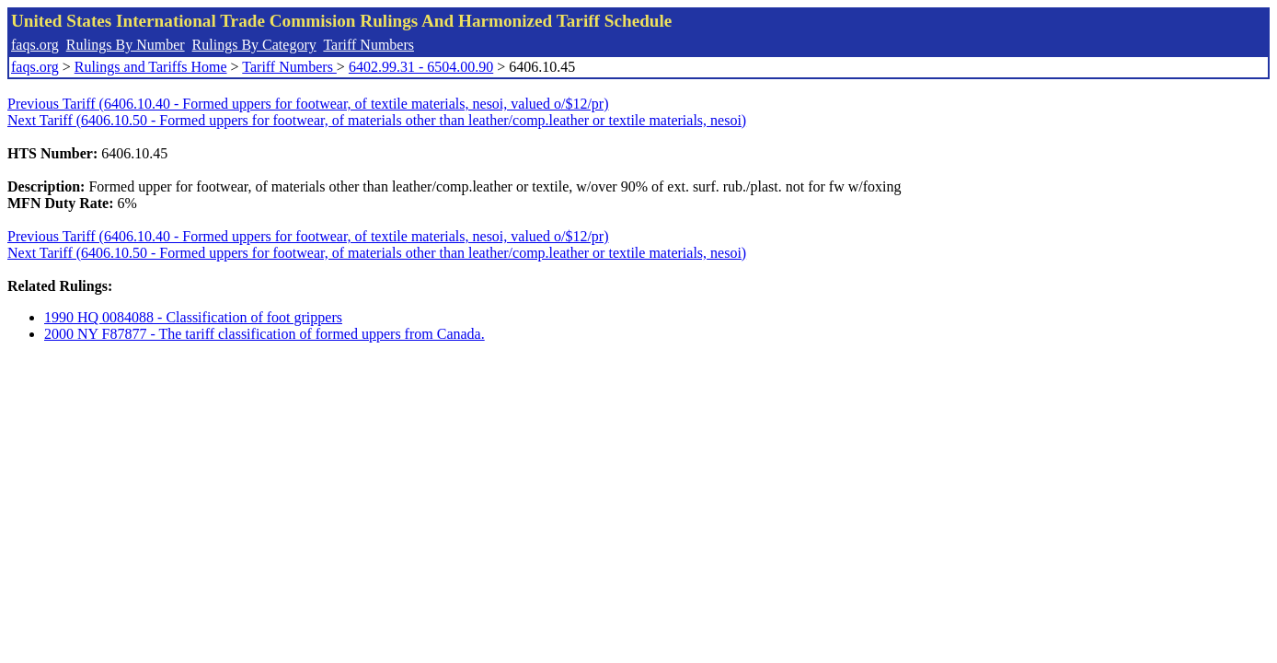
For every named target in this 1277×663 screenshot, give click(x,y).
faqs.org (35, 44)
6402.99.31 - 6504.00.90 (421, 67)
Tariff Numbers (368, 44)
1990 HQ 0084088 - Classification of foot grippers (193, 317)
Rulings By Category (254, 44)
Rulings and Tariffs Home (151, 67)
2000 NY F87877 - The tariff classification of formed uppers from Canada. (264, 334)
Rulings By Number (125, 44)
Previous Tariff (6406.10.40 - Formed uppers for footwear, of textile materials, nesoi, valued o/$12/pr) (308, 103)
